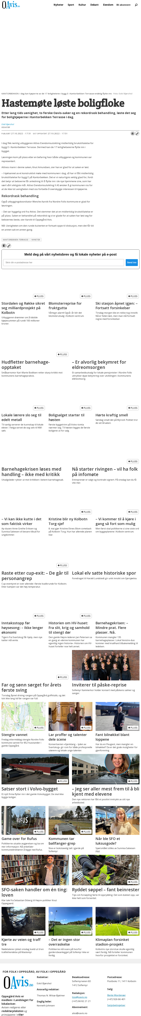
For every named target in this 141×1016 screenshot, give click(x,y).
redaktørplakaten (12, 991)
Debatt (94, 4)
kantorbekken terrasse (15, 239)
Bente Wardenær (116, 975)
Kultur (82, 4)
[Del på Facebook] (133, 133)
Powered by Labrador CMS (70, 1011)
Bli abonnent (123, 4)
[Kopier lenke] (137, 133)
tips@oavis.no (79, 977)
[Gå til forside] (11, 5)
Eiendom (108, 4)
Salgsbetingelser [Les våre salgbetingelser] (116, 985)
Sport (71, 4)
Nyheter (58, 4)
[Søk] (136, 5)
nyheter (36, 239)
